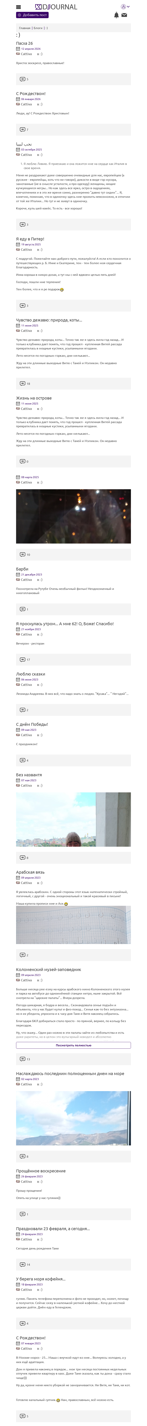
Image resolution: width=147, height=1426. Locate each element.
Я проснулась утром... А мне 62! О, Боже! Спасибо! (65, 624)
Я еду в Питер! (30, 239)
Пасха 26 (24, 43)
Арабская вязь (30, 872)
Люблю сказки (30, 674)
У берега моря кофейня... (40, 1279)
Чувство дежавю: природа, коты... (49, 320)
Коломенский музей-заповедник (48, 969)
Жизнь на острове (34, 398)
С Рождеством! (31, 93)
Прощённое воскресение (41, 1171)
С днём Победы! (32, 724)
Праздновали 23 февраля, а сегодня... (53, 1229)
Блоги (38, 28)
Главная (24, 28)
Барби (22, 569)
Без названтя (29, 775)
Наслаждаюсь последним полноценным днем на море (70, 1073)
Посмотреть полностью (73, 1045)
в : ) (39, 53)
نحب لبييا (24, 144)
